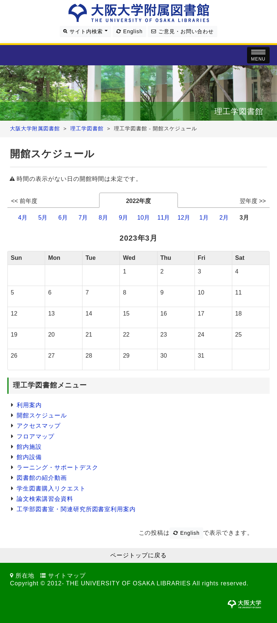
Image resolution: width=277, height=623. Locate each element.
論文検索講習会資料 (45, 499)
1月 (204, 217)
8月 (103, 217)
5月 (42, 217)
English (129, 31)
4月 (22, 217)
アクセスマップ (39, 426)
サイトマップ (67, 575)
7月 (83, 217)
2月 (224, 217)
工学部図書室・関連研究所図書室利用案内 (76, 509)
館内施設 (29, 447)
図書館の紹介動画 (42, 478)
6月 (63, 217)
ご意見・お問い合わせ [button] (182, 31)
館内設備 (29, 457)
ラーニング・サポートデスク (57, 467)
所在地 (25, 575)
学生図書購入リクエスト (51, 488)
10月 (143, 217)
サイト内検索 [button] (85, 31)
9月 (123, 217)
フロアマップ (35, 436)
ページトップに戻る (138, 555)
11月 (164, 217)
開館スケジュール (42, 415)
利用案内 (29, 405)
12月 (184, 217)
